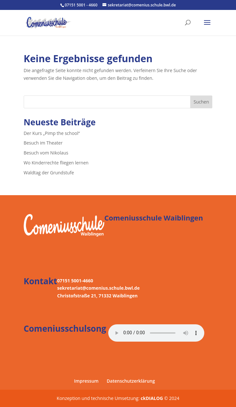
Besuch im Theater (43, 143)
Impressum (86, 381)
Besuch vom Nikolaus (46, 153)
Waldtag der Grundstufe (49, 173)
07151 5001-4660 (75, 281)
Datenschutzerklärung (131, 381)
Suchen (201, 102)
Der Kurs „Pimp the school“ (52, 133)
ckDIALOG (152, 398)
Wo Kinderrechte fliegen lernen (56, 163)
